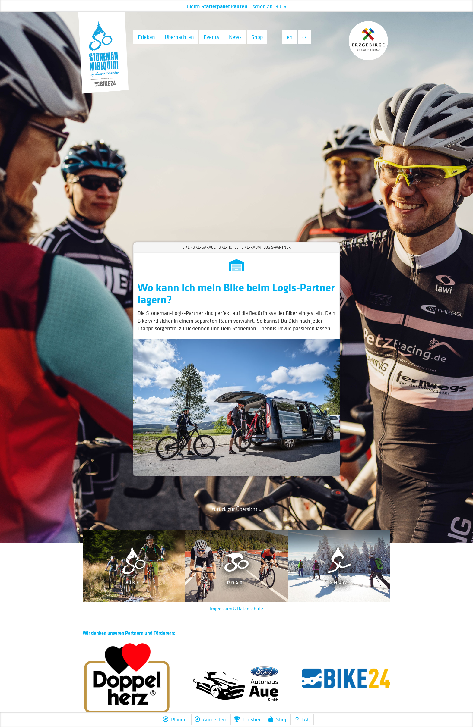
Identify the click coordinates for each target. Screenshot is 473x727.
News (235, 36)
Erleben (146, 36)
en (290, 36)
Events (211, 36)
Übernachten (179, 36)
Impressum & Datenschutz (236, 608)
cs (304, 36)
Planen (175, 719)
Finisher (247, 719)
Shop (257, 36)
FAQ (302, 719)
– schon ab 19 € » (236, 6)
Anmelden (210, 719)
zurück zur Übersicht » (236, 509)
